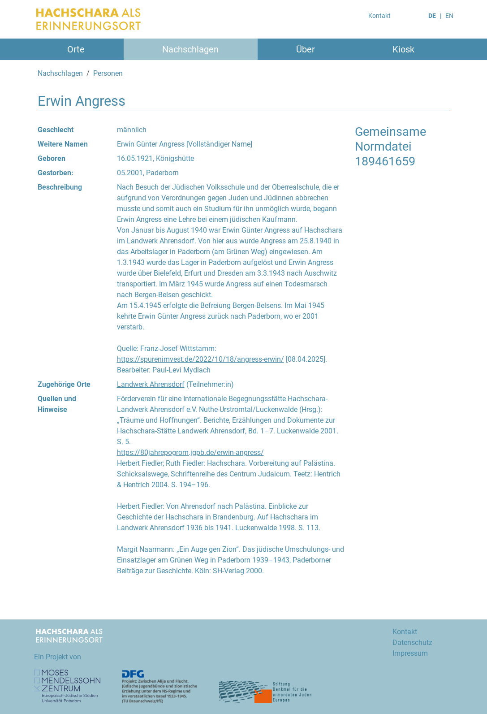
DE (432, 15)
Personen (108, 73)
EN (449, 15)
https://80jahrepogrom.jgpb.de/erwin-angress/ (190, 452)
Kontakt (379, 15)
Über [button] (305, 49)
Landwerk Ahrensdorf (151, 384)
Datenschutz (412, 642)
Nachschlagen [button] (190, 49)
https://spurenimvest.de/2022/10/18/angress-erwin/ (200, 359)
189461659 (385, 161)
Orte (76, 49)
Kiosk (403, 49)
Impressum (410, 653)
